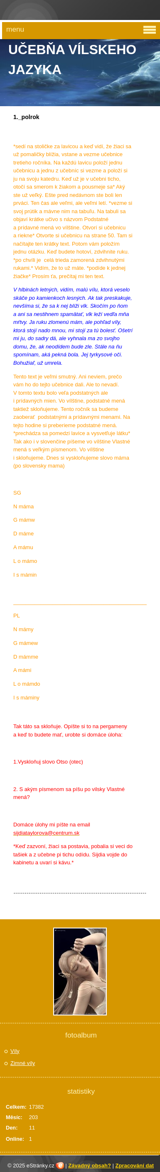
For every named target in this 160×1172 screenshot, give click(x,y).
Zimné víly (22, 1063)
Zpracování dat (135, 1165)
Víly (15, 1051)
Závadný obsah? (89, 1165)
